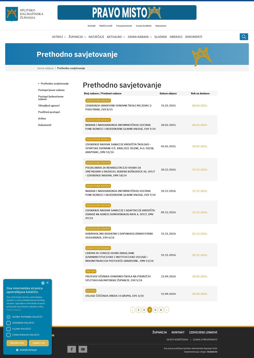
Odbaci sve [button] (39, 343)
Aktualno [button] (114, 37)
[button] (27, 350)
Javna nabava (45, 68)
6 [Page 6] (161, 309)
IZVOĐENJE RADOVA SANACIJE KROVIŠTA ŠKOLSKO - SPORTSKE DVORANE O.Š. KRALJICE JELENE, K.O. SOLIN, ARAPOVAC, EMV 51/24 (119, 148)
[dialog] (27, 317)
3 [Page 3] (144, 309)
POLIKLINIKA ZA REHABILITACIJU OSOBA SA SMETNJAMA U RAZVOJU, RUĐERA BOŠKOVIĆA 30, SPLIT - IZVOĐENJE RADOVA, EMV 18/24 (120, 171)
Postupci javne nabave (51, 90)
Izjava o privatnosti (205, 339)
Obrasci (176, 37)
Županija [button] (76, 37)
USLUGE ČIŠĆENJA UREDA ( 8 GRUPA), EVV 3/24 (114, 295)
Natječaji (96, 37)
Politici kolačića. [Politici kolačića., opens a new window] (14, 309)
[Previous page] (132, 310)
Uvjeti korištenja (177, 339)
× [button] (47, 283)
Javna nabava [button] (138, 37)
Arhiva (42, 118)
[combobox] (43, 283)
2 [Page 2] (138, 309)
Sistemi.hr (212, 351)
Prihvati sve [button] (17, 343)
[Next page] (166, 310)
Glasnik (160, 37)
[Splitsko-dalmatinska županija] (24, 14)
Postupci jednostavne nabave (51, 98)
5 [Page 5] (155, 309)
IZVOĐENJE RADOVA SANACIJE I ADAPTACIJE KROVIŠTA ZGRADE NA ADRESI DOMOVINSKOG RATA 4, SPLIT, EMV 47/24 (120, 214)
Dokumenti (193, 37)
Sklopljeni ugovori (48, 105)
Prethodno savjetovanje (55, 83)
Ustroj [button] (57, 37)
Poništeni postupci (49, 112)
